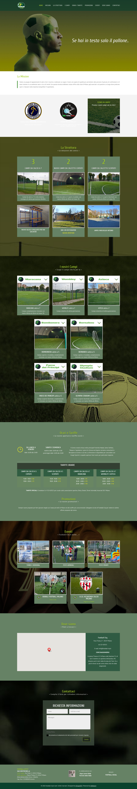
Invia (86, 739)
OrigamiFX (79, 786)
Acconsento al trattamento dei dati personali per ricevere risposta (67, 735)
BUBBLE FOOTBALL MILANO (53, 596)
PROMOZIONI (89, 5)
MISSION (48, 5)
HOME (41, 5)
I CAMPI (67, 5)
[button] (50, 650)
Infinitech (93, 786)
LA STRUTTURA (57, 5)
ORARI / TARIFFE (77, 5)
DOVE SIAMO (106, 5)
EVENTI (97, 5)
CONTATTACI (116, 5)
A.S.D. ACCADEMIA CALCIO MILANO (89, 597)
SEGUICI (111, 772)
